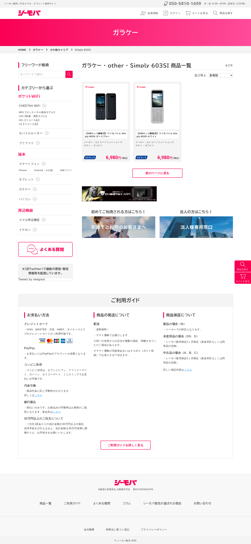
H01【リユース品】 (30, 120)
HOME (22, 49)
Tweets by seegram (31, 279)
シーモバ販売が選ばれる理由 (162, 503)
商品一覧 (46, 503)
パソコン (25, 199)
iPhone (23, 170)
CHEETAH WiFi (29, 105)
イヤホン (25, 229)
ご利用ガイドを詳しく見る (125, 445)
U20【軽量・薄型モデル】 (33, 116)
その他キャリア (59, 49)
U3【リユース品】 (29, 124)
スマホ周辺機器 (29, 219)
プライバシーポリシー (154, 529)
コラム (127, 503)
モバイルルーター (31, 133)
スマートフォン (29, 163)
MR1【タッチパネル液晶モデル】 (37, 112)
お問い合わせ (202, 503)
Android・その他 (43, 170)
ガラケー (38, 49)
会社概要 (89, 529)
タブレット (26, 179)
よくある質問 (101, 503)
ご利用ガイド (72, 503)
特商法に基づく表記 (118, 529)
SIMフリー (66, 170)
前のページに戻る (157, 173)
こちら (38, 395)
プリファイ (26, 143)
